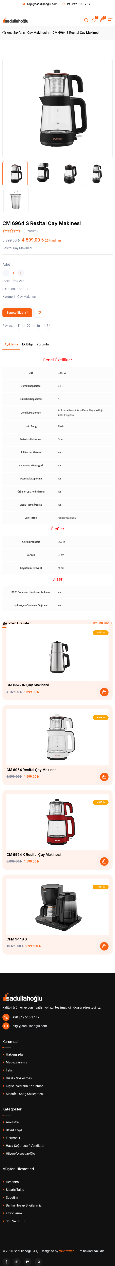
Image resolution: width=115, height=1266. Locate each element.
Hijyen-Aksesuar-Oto (18, 1153)
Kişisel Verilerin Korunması (23, 1086)
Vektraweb (66, 1251)
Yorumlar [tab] (43, 344)
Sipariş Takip (13, 1190)
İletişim (9, 1070)
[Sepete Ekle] (104, 692)
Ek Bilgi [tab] (27, 344)
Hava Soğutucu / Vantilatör (23, 1146)
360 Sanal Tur (13, 1221)
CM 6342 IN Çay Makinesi (27, 685)
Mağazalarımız (14, 1062)
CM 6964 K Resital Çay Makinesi (33, 855)
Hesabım (10, 1182)
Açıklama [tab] (11, 344)
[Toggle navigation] (110, 20)
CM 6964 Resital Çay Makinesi (31, 770)
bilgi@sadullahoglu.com (24, 1025)
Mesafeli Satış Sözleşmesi (22, 1094)
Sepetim (10, 1197)
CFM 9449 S (16, 939)
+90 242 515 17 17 (76, 4)
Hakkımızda (12, 1054)
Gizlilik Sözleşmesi (17, 1078)
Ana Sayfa (11, 33)
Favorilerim (12, 1213)
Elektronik (11, 1138)
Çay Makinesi (37, 33)
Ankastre (10, 1122)
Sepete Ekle (17, 312)
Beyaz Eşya (12, 1130)
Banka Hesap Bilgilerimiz (21, 1205)
